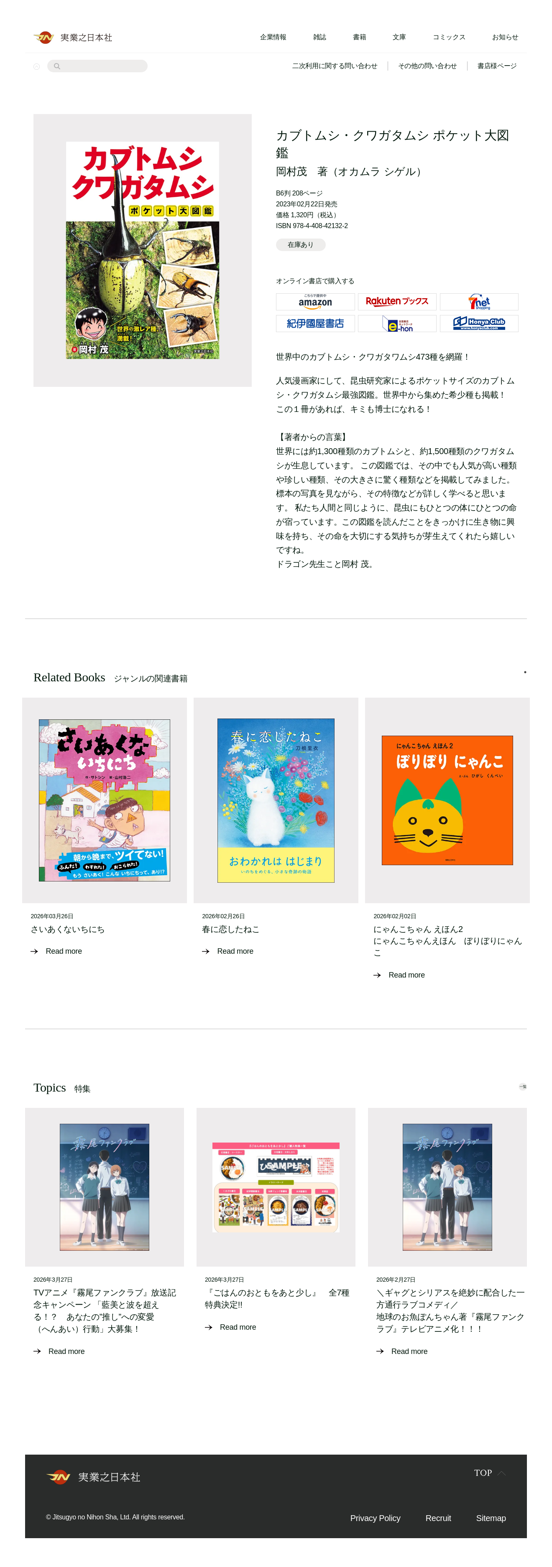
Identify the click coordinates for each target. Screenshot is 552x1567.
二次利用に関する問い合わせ (335, 65)
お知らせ (505, 37)
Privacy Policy (375, 1521)
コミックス (449, 37)
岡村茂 (291, 171)
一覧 (508, 1089)
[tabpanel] (104, 833)
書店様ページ (497, 65)
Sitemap (491, 1521)
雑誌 (319, 37)
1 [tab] (525, 680)
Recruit (438, 1521)
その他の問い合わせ (427, 65)
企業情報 (273, 37)
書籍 (359, 37)
